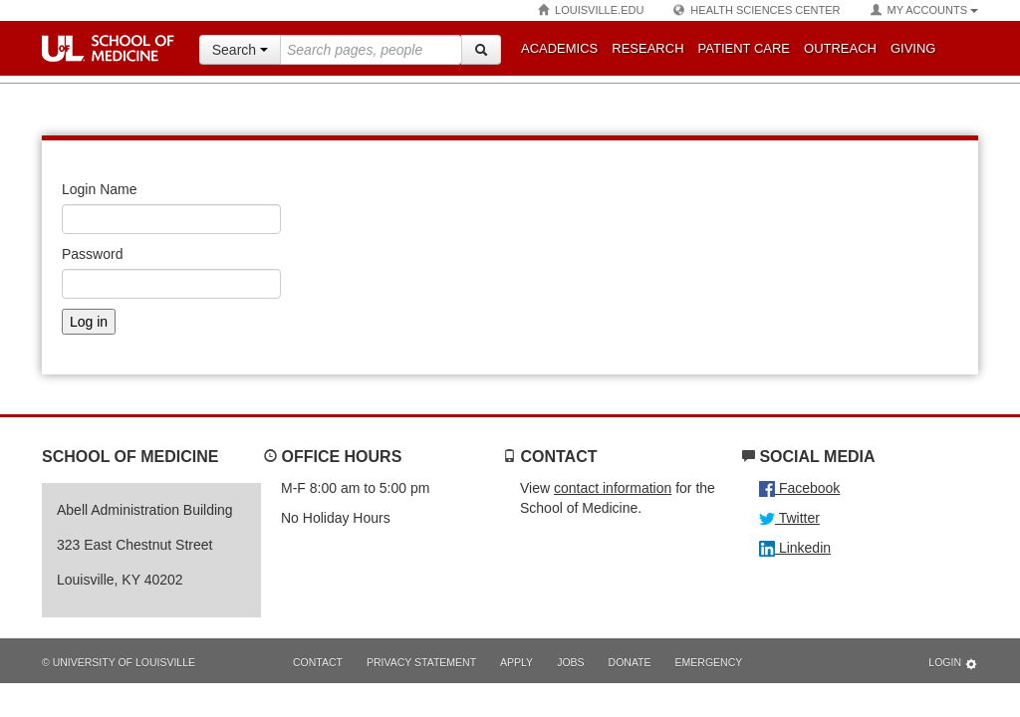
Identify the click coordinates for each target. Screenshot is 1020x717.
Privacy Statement (421, 662)
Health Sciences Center (756, 10)
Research (647, 48)
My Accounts (924, 10)
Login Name (99, 189)
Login (953, 663)
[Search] (481, 50)
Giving (913, 48)
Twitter (789, 518)
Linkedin (795, 548)
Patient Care (744, 48)
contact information (612, 488)
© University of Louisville (118, 662)
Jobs (570, 662)
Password (92, 254)
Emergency (709, 662)
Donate (630, 662)
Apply (516, 662)
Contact (318, 662)
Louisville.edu (590, 10)
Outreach (840, 48)
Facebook (799, 488)
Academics (559, 48)
